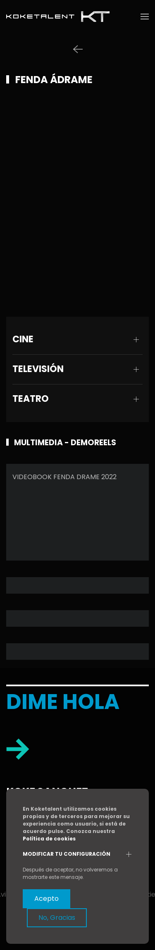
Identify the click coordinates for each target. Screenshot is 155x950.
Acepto (46, 898)
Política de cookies (49, 838)
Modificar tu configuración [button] (66, 854)
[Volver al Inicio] (58, 16)
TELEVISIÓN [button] (38, 369)
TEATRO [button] (30, 399)
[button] (145, 16)
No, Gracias (56, 917)
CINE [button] (22, 339)
